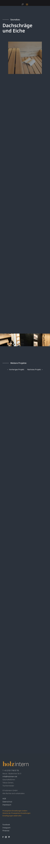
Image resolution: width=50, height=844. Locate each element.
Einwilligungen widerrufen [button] (12, 816)
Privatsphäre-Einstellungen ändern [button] (15, 811)
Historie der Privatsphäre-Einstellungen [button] (16, 813)
